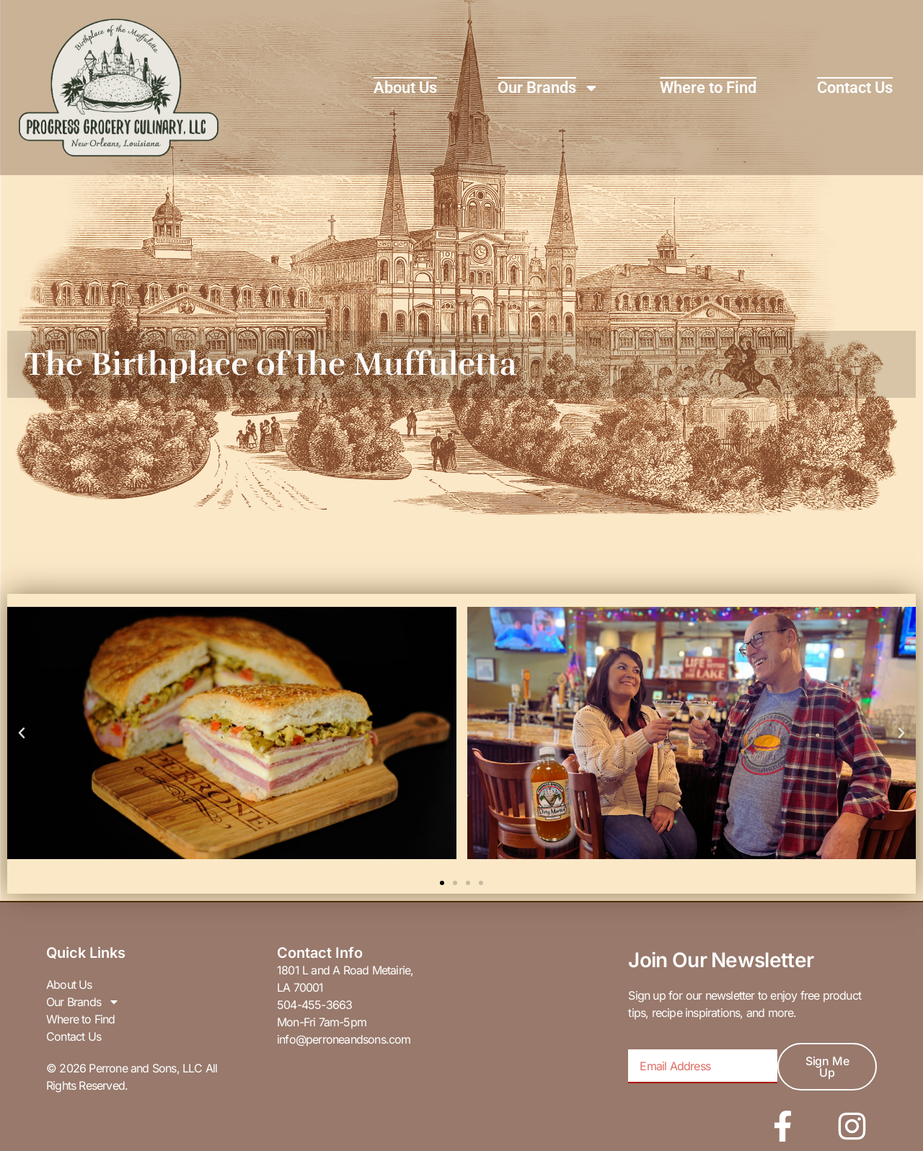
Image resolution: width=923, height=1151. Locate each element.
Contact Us (855, 88)
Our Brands (548, 88)
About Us (405, 88)
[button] (21, 733)
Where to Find (708, 88)
